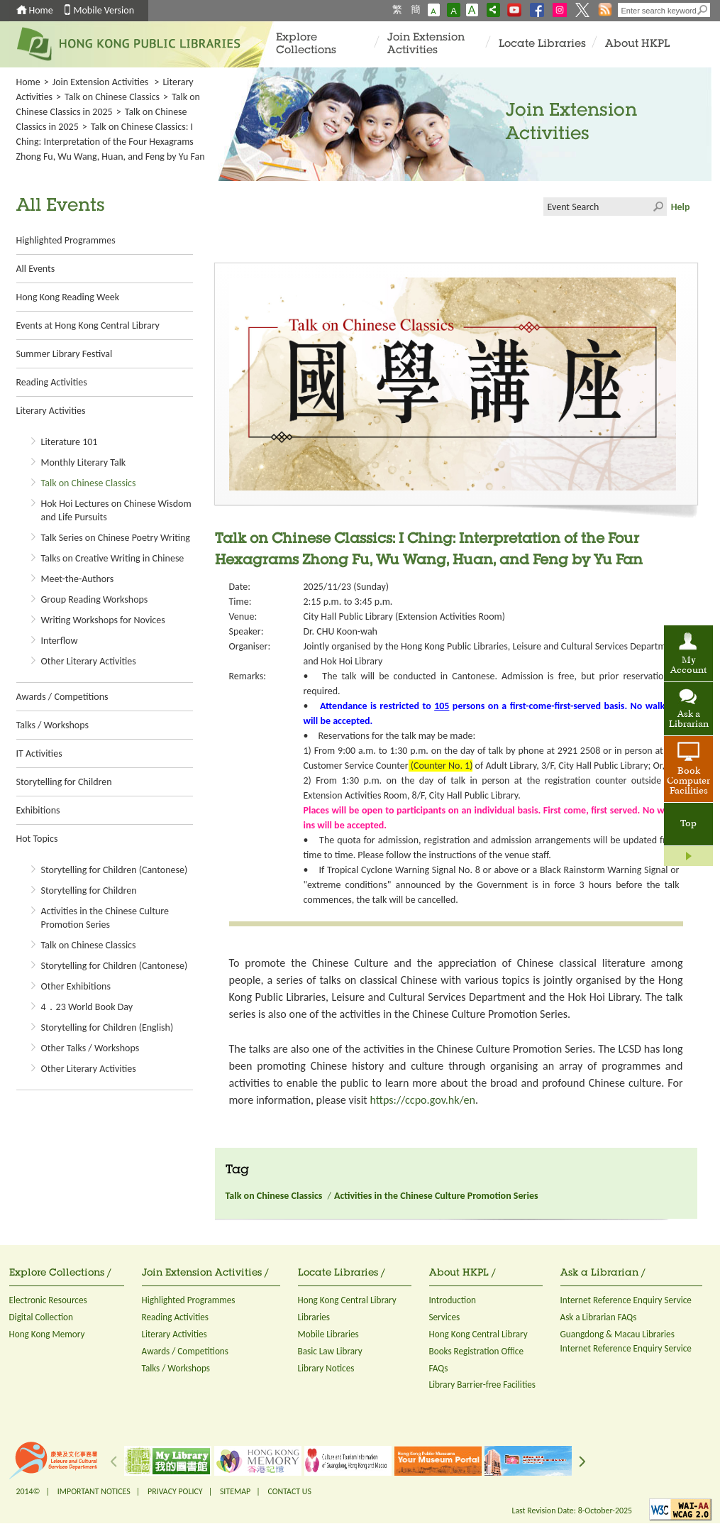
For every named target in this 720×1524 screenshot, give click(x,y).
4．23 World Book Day (87, 1007)
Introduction (453, 1300)
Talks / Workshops (52, 725)
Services (444, 1317)
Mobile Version (104, 10)
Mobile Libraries (328, 1334)
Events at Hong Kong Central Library (88, 325)
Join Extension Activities (426, 44)
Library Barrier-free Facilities (482, 1384)
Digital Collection (41, 1317)
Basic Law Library (330, 1351)
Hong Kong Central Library (347, 1300)
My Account (688, 666)
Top (688, 824)
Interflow (59, 641)
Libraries (314, 1317)
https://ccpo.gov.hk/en (422, 1100)
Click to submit (657, 206)
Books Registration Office (476, 1351)
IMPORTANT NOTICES (94, 1491)
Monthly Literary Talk (83, 462)
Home (41, 10)
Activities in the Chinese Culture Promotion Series (436, 1196)
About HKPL (637, 44)
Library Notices (326, 1368)
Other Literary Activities (88, 661)
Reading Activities (51, 382)
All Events (35, 269)
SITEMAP (235, 1491)
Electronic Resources (48, 1300)
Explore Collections (306, 44)
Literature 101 (69, 442)
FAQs (438, 1368)
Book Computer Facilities (688, 781)
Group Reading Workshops (94, 599)
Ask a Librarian (689, 720)
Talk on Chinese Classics (112, 97)
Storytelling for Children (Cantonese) (114, 870)
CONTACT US (289, 1491)
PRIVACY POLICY (175, 1491)
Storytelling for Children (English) (107, 1027)
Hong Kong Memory (47, 1334)
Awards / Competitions (62, 697)
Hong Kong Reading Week (68, 297)
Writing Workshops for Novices (103, 620)
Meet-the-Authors (77, 579)
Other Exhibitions (76, 986)
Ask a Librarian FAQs (598, 1317)
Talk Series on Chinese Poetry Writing (115, 538)
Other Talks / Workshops (90, 1048)
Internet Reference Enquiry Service (626, 1300)
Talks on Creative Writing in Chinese (112, 558)
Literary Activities (51, 411)
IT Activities (39, 753)
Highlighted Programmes (66, 240)
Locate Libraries (542, 44)
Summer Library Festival (64, 354)
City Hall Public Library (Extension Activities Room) (404, 616)
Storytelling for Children (64, 782)
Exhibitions (38, 810)
